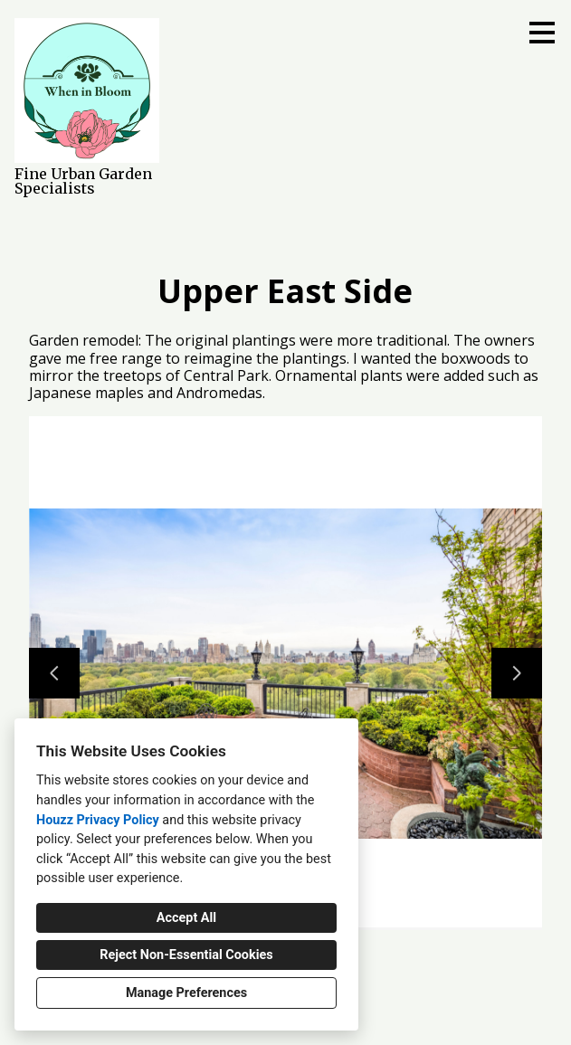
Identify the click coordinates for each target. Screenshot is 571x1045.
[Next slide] (516, 673)
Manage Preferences (186, 993)
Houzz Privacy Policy (97, 820)
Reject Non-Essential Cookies (186, 955)
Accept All (186, 918)
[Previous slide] (54, 673)
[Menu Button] (542, 32)
